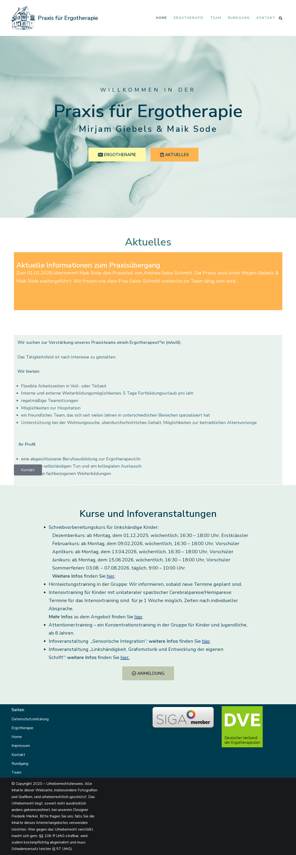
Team (215, 18)
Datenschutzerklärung (30, 719)
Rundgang (239, 18)
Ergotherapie (188, 18)
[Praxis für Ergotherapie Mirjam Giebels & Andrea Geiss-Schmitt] (55, 17)
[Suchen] (280, 18)
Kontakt (266, 18)
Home (161, 18)
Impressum (21, 745)
